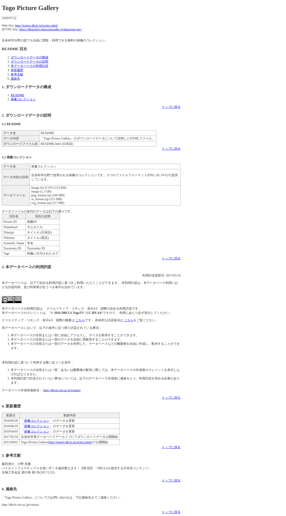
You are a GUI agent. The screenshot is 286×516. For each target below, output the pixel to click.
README (17, 95)
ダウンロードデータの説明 (29, 61)
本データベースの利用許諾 (29, 66)
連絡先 (15, 78)
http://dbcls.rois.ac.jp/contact (62, 390)
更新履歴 (17, 70)
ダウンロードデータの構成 (29, 57)
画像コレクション (23, 99)
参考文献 (17, 74)
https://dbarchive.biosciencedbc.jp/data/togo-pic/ (50, 29)
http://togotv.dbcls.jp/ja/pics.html (36, 25)
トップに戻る (171, 107)
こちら (80, 320)
